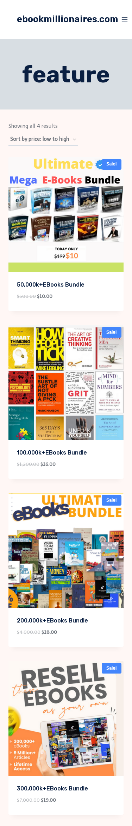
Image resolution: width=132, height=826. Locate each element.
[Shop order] (43, 139)
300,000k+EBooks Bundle (52, 788)
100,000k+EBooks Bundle (52, 452)
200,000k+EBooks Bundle (52, 620)
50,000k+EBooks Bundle (50, 284)
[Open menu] (124, 19)
